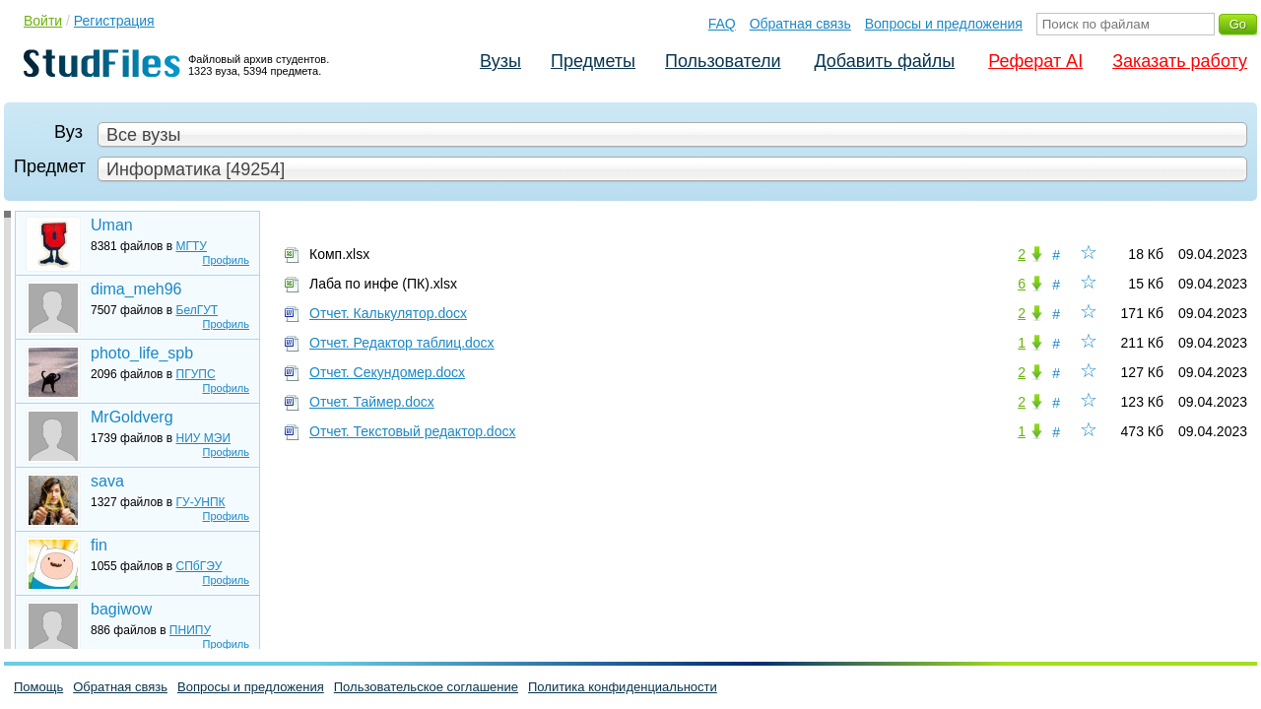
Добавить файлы (884, 61)
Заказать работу (1179, 61)
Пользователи (722, 61)
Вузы (500, 61)
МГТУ (191, 246)
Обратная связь (800, 24)
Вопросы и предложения (944, 24)
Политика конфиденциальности (622, 686)
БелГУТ (197, 310)
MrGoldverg (132, 417)
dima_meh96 (136, 289)
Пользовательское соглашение (426, 686)
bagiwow (121, 609)
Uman (112, 225)
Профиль (226, 260)
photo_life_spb (142, 353)
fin (99, 545)
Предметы (593, 61)
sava (107, 481)
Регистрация (114, 21)
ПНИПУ (190, 630)
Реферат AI (1035, 61)
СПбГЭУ (199, 566)
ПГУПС (196, 374)
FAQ (722, 24)
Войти (43, 21)
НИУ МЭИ (204, 438)
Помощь (38, 686)
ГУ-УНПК (201, 502)
